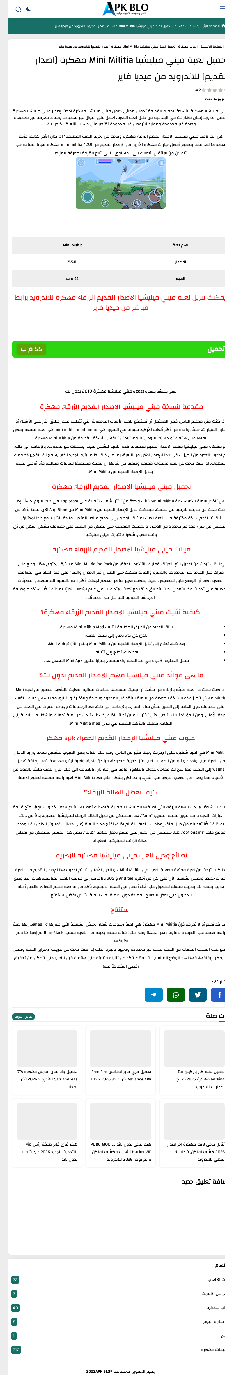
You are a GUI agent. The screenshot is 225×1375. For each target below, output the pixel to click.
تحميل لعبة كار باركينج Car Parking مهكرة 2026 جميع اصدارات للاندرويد (192, 1079)
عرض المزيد (15, 1016)
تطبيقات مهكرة (112, 1350)
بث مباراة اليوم (112, 1322)
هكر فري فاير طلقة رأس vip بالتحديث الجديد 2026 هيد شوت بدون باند (41, 1151)
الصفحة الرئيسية (199, 26)
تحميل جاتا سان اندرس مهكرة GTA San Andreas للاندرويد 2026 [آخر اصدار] (38, 1079)
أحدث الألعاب (112, 1280)
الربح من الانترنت (112, 1294)
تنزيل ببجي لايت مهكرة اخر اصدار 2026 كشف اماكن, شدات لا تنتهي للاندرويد (188, 1151)
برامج (112, 1336)
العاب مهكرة (175, 26)
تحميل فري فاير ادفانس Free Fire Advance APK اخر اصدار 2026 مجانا (113, 1075)
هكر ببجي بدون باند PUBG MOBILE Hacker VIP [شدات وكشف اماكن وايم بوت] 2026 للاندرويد (112, 1151)
